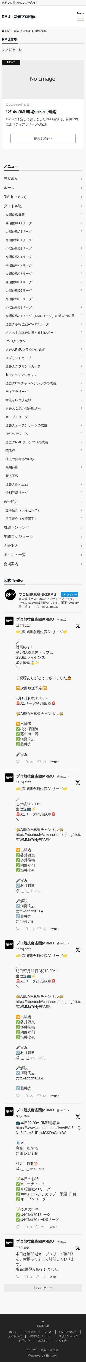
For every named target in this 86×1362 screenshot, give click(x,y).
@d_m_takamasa (30, 891)
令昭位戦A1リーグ (18, 223)
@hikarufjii (24, 921)
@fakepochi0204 (29, 911)
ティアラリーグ (16, 391)
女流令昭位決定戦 (18, 400)
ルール (9, 188)
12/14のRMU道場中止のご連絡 (31, 112)
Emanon (52, 1355)
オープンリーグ (16, 417)
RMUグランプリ (17, 434)
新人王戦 (11, 476)
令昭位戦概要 (15, 215)
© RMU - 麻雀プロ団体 (43, 1350)
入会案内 (11, 546)
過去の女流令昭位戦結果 (23, 408)
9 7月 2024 (23, 1116)
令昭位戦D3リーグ (18, 299)
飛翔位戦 (11, 467)
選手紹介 (11, 501)
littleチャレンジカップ (21, 375)
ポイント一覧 (15, 555)
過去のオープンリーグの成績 (26, 425)
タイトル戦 (13, 206)
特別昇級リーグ (16, 493)
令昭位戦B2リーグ (18, 248)
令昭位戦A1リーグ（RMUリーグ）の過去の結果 (39, 316)
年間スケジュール (18, 536)
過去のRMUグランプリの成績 (26, 442)
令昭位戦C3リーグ (18, 273)
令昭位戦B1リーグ (18, 240)
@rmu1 (61, 619)
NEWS (11, 62)
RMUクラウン (15, 341)
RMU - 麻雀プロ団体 (18, 17)
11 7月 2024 (23, 625)
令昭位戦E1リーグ (18, 307)
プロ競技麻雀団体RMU (35, 619)
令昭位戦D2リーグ (18, 290)
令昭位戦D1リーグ (18, 282)
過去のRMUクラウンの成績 (25, 349)
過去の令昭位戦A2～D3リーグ (27, 324)
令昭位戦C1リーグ (18, 257)
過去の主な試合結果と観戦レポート (31, 332)
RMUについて (15, 197)
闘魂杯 (10, 450)
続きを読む (43, 138)
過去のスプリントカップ (23, 366)
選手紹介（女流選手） (21, 518)
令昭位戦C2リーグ (18, 265)
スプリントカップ (18, 358)
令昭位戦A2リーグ (18, 231)
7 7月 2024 (23, 1247)
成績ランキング (16, 527)
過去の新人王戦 (16, 484)
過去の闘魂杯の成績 (19, 459)
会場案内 (11, 564)
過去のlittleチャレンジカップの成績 (30, 383)
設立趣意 (11, 179)
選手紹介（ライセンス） (23, 510)
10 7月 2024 (23, 949)
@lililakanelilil (27, 1153)
